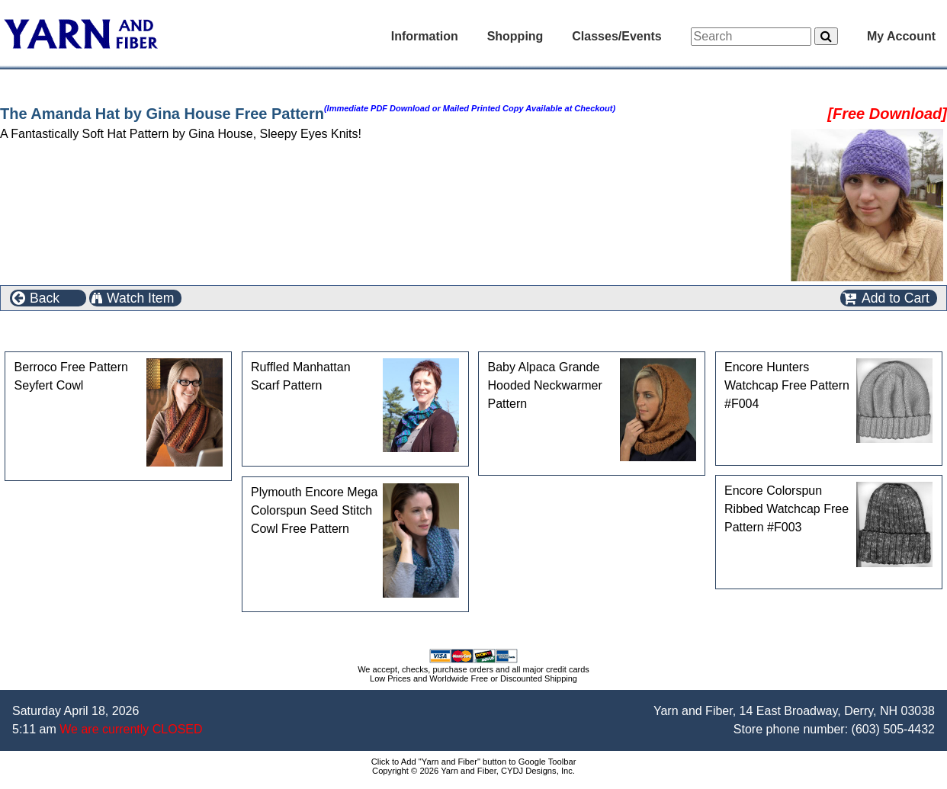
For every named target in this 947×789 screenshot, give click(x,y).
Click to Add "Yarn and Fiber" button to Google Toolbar (473, 761)
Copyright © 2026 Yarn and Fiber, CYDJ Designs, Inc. (473, 770)
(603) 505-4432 (893, 729)
